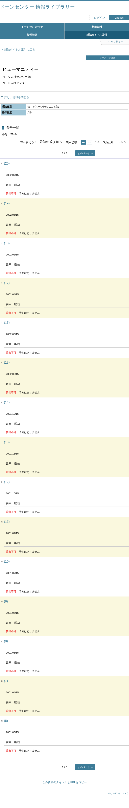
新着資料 (97, 26)
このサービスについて (117, 793)
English (119, 17)
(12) (7, 482)
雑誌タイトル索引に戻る (19, 49)
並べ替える (27, 142)
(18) (7, 243)
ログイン (99, 17)
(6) (6, 720)
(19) (7, 203)
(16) (7, 322)
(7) (6, 681)
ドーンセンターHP (32, 26)
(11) (7, 521)
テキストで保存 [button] (107, 58)
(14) (7, 402)
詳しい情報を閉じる (16, 97)
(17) (7, 283)
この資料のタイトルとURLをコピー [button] (64, 782)
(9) (6, 601)
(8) (6, 641)
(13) (7, 442)
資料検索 (32, 34)
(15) (7, 362)
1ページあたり (104, 142)
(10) (7, 561)
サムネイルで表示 (89, 142)
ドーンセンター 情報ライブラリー (37, 7)
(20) (7, 163)
